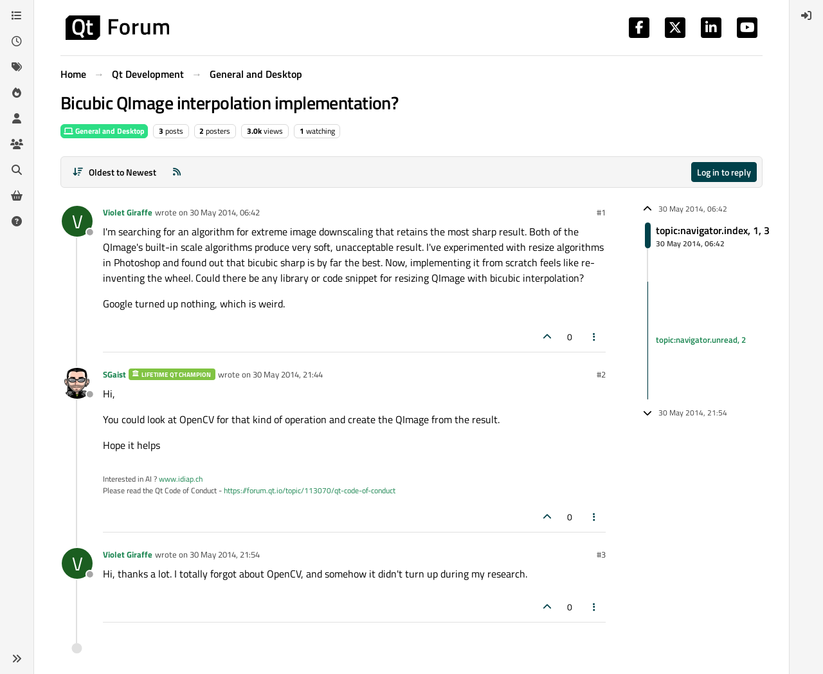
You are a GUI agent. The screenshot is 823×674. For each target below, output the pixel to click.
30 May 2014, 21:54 (225, 554)
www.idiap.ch (181, 479)
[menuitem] (806, 15)
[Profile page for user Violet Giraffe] (77, 221)
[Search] (16, 169)
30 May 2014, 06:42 (225, 212)
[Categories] (16, 15)
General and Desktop (104, 131)
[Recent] (16, 41)
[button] (16, 658)
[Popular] (16, 92)
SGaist (114, 374)
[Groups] (16, 144)
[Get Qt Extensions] (16, 195)
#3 (601, 554)
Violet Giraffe (127, 212)
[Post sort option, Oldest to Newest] (114, 172)
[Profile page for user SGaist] (77, 383)
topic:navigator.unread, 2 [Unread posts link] (701, 340)
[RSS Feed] (176, 172)
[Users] (16, 118)
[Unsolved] (16, 221)
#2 (601, 374)
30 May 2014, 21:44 (288, 374)
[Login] (806, 15)
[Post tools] (594, 337)
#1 (601, 212)
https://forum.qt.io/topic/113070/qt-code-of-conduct (309, 490)
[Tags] (16, 67)
